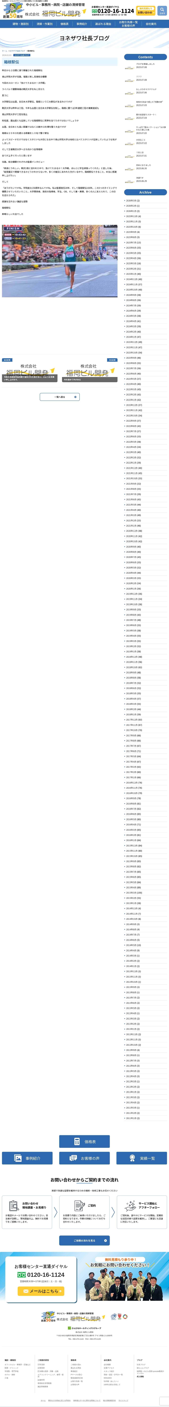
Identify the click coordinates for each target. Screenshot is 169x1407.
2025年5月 (131, 246)
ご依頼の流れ (76, 1358)
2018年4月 (131, 692)
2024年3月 (131, 320)
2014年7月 (131, 928)
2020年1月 (131, 582)
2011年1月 (131, 1111)
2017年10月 (132, 723)
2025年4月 (131, 251)
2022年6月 (131, 430)
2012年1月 (131, 1085)
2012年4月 (131, 1069)
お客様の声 (85, 1151)
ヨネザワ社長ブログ (17, 44)
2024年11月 (132, 278)
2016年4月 (131, 818)
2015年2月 (131, 891)
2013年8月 (131, 986)
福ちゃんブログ (143, 1361)
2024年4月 (131, 314)
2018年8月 (131, 671)
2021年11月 (132, 466)
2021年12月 (132, 461)
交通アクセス (109, 1361)
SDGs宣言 (108, 1371)
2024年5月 (131, 309)
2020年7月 (131, 550)
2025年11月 (132, 215)
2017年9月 (131, 729)
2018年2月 (131, 702)
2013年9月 (131, 980)
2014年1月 (131, 959)
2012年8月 (131, 1048)
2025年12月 (132, 209)
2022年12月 (132, 398)
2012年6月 (131, 1059)
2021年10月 (132, 472)
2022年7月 (131, 424)
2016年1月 (131, 833)
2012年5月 (131, 1064)
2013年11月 (132, 970)
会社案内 (151, 17)
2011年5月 (131, 1090)
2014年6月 (131, 933)
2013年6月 (131, 996)
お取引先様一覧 (77, 1375)
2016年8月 (131, 797)
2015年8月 (131, 860)
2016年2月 (131, 828)
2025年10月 (132, 220)
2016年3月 (131, 823)
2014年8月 (131, 923)
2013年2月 (131, 1017)
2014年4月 (131, 944)
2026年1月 (131, 204)
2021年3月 (131, 508)
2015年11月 (132, 844)
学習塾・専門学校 (11, 1365)
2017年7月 (131, 739)
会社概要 (107, 1358)
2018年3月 (131, 697)
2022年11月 (132, 403)
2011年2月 (131, 1106)
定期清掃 (41, 1361)
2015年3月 (131, 886)
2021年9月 (131, 477)
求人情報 (140, 1370)
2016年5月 (131, 813)
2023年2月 (131, 388)
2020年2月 (131, 577)
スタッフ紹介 (109, 1365)
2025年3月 (131, 257)
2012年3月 (131, 1075)
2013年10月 (132, 975)
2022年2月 (131, 451)
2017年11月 (132, 718)
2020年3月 (131, 571)
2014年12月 (132, 902)
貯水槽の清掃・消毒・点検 (48, 1365)
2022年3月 (131, 445)
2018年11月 (132, 655)
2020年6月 (131, 556)
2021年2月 (131, 514)
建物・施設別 (21, 17)
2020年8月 (131, 545)
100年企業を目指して (112, 1378)
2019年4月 (131, 629)
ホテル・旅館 (10, 1368)
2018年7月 (131, 676)
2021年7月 (131, 487)
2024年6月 (131, 304)
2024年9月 (131, 288)
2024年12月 (132, 272)
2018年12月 (132, 650)
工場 (6, 1371)
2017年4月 (131, 755)
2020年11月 (132, 529)
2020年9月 (131, 540)
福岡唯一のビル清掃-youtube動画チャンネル (150, 1366)
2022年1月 (131, 456)
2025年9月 (131, 225)
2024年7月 (131, 299)
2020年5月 (131, 561)
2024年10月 (132, 283)
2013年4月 (131, 1006)
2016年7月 (131, 802)
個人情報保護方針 (109, 1394)
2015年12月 (132, 839)
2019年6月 (131, 618)
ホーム (4, 44)
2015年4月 (131, 881)
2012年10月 (132, 1038)
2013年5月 (131, 1001)
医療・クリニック (11, 1361)
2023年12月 (132, 335)
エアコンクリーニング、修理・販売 (51, 1369)
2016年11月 (132, 781)
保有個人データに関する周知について (86, 1394)
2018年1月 (131, 708)
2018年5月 (131, 687)
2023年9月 (131, 351)
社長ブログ (141, 1358)
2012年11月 (132, 1033)
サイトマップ (123, 1394)
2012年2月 (131, 1080)
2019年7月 (131, 613)
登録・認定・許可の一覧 (113, 1368)
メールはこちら (41, 1284)
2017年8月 (131, 734)
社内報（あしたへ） (111, 1375)
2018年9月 (131, 666)
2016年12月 (132, 776)
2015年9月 (131, 854)
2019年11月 (132, 592)
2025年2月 (131, 262)
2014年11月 (132, 907)
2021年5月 (131, 498)
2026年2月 (131, 199)
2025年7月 (131, 236)
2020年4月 (131, 566)
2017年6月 (131, 744)
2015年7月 (131, 865)
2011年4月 (131, 1096)
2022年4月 (131, 440)
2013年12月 (132, 965)
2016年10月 (132, 786)
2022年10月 (132, 409)
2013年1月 (131, 1022)
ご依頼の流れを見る (84, 1234)
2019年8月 (131, 608)
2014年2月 (131, 954)
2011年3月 (131, 1101)
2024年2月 (131, 325)
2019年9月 (131, 603)
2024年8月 (131, 293)
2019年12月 (132, 587)
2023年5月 (131, 372)
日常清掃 (41, 1358)
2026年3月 (131, 194)
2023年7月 (131, 362)
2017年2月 (131, 765)
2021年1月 (131, 519)
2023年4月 (131, 377)
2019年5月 (131, 624)
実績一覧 (142, 1151)
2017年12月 (132, 713)
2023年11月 (132, 341)
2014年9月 (131, 917)
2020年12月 (132, 524)
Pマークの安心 (76, 1368)
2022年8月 (131, 419)
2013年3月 (131, 1012)
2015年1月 (131, 896)
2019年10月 (132, 598)
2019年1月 (131, 645)
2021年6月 (131, 493)
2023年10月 (132, 346)
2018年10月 (132, 661)
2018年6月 (131, 681)
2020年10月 (132, 535)
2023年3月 (131, 383)
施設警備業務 (43, 1380)
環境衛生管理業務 (44, 1377)
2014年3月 (131, 949)
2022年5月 (131, 435)
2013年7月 (131, 991)
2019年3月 (131, 634)
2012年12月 (132, 1028)
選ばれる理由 (103, 17)
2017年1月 (131, 771)
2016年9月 (131, 791)
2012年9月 (131, 1043)
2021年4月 (131, 503)
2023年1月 (131, 393)
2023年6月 (131, 367)
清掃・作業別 (45, 17)
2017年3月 (131, 760)
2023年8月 (131, 356)
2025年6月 (131, 241)
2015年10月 (132, 849)
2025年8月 (131, 230)
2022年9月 (131, 414)
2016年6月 (131, 807)
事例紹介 (82, 17)
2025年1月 (131, 267)
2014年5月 (131, 938)
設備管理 (41, 1373)
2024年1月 (131, 330)
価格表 (65, 17)
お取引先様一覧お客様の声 (128, 17)
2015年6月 (131, 870)
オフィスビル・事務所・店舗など (18, 1358)
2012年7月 (131, 1054)
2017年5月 (131, 750)
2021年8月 (131, 482)
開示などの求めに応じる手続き (59, 1394)
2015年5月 (131, 875)
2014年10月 (132, 912)
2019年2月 (131, 639)
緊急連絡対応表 (77, 1371)
